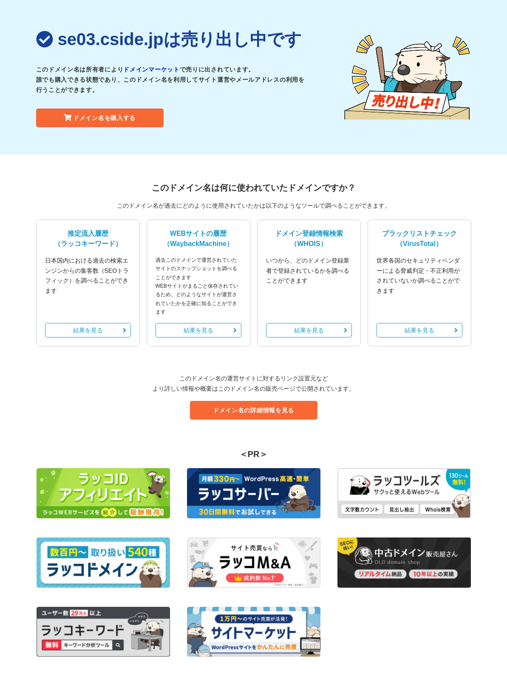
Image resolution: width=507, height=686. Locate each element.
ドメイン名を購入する (100, 118)
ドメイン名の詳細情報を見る (253, 410)
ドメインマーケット (151, 69)
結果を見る (99, 330)
